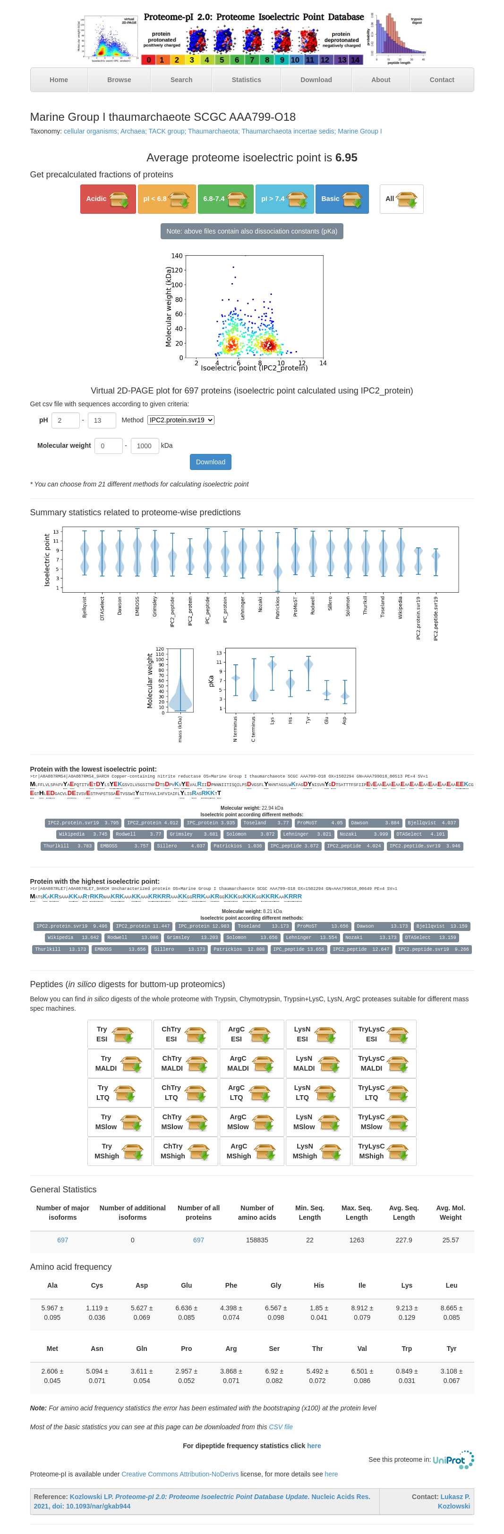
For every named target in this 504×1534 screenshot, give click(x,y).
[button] (108, 199)
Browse (119, 80)
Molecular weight (65, 445)
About (380, 80)
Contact (442, 80)
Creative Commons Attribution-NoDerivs (180, 1474)
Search (182, 80)
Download (316, 80)
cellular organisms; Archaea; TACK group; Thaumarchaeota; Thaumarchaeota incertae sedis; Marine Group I (223, 131)
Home (59, 80)
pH (43, 420)
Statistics (246, 80)
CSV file (281, 1427)
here (314, 1446)
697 (62, 1240)
